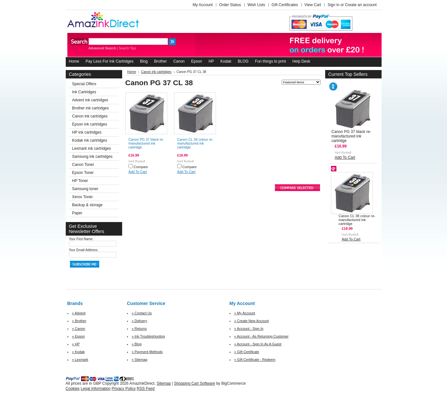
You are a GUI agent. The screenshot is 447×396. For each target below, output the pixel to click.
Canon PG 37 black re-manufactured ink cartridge (146, 143)
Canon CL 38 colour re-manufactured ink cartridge (195, 143)
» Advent (78, 313)
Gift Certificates (285, 5)
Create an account (360, 5)
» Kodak (78, 352)
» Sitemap (140, 359)
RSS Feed (145, 388)
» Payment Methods (147, 352)
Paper (77, 213)
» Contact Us (142, 313)
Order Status (230, 5)
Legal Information (96, 388)
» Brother (79, 321)
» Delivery (139, 321)
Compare (141, 167)
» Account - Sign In (249, 328)
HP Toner (80, 180)
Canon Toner (83, 164)
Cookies (73, 388)
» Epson (78, 336)
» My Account (244, 313)
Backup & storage (87, 205)
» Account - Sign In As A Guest (257, 344)
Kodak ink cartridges (89, 140)
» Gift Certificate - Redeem (255, 359)
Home (131, 72)
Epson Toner (83, 172)
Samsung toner (85, 189)
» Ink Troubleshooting (148, 336)
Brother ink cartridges (90, 108)
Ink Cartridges (84, 92)
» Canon (78, 328)
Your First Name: (81, 239)
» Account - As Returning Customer (261, 336)
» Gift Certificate (246, 352)
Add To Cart (138, 172)
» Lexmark (80, 359)
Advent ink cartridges (90, 100)
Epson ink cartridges (89, 124)
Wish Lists (256, 5)
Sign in (333, 5)
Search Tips (127, 48)
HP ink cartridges (87, 132)
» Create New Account (251, 321)
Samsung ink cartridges (92, 156)
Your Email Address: (83, 250)
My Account (203, 5)
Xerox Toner (82, 197)
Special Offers (84, 84)
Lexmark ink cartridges (91, 148)
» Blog (137, 344)
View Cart (313, 5)
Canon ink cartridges (90, 116)
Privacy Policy (124, 388)
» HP (76, 344)
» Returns (139, 328)
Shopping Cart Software (194, 383)
